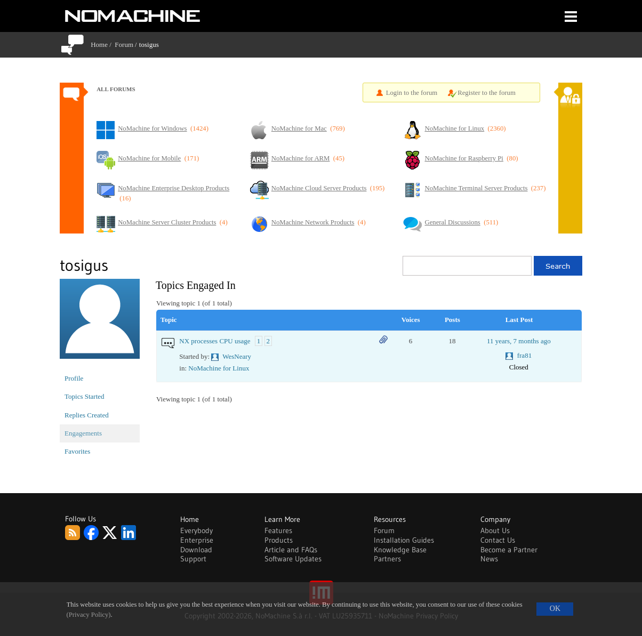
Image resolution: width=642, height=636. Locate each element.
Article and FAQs (290, 549)
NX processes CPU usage (214, 341)
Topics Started (85, 396)
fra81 (524, 355)
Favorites (77, 451)
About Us (495, 530)
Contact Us (497, 540)
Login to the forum (412, 92)
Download (196, 549)
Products (278, 540)
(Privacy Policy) (89, 614)
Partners (387, 558)
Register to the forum (487, 92)
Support (193, 558)
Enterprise (196, 540)
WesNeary (236, 356)
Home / (103, 45)
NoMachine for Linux (218, 368)
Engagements (83, 433)
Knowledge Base (400, 549)
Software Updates (293, 558)
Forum (124, 45)
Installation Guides (404, 540)
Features (278, 530)
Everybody (196, 530)
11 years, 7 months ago (519, 341)
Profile (74, 378)
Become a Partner (508, 549)
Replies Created (87, 415)
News (489, 558)
